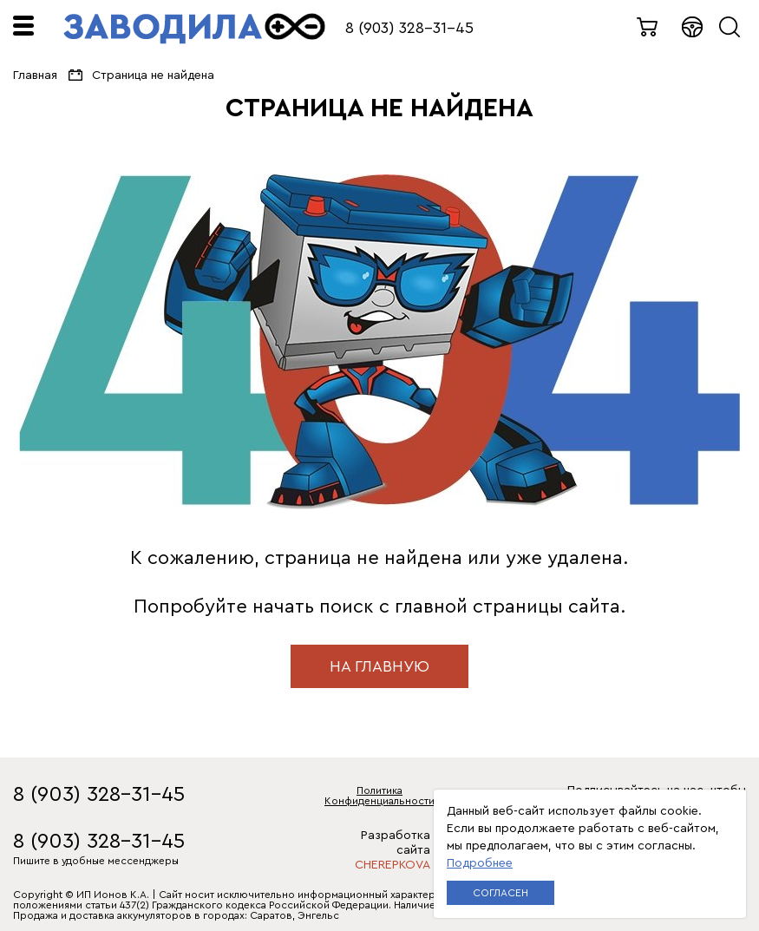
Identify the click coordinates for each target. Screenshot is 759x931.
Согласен (500, 893)
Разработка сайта (379, 850)
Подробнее (480, 863)
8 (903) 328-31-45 (409, 28)
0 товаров (648, 27)
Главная (35, 75)
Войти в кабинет (693, 27)
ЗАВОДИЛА (194, 28)
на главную (379, 666)
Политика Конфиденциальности (379, 795)
